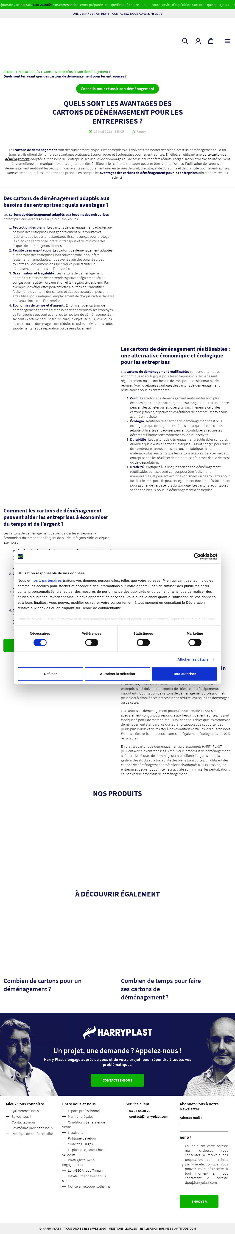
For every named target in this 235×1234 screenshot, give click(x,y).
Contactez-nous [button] (117, 1080)
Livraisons (75, 1132)
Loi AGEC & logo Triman (85, 1170)
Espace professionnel (84, 1110)
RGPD (185, 1137)
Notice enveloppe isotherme (89, 1186)
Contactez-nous (23, 1122)
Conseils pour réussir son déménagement (76, 71)
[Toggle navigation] (228, 40)
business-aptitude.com (177, 1228)
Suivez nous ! (21, 1116)
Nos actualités (29, 71)
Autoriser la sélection (117, 674)
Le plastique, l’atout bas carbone (82, 1152)
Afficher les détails (192, 659)
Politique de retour (82, 1138)
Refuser (50, 674)
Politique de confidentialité (32, 1133)
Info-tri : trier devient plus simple (84, 1178)
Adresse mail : (191, 1117)
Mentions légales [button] (123, 1228)
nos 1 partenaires (46, 580)
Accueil (8, 71)
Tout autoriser (184, 674)
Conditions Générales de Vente (83, 1124)
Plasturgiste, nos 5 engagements (78, 1162)
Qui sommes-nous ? (26, 1110)
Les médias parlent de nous (32, 1128)
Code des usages (80, 1144)
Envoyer (199, 1201)
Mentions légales (80, 1116)
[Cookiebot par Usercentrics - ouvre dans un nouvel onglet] (197, 556)
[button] (198, 41)
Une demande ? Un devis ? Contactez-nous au (117, 13)
